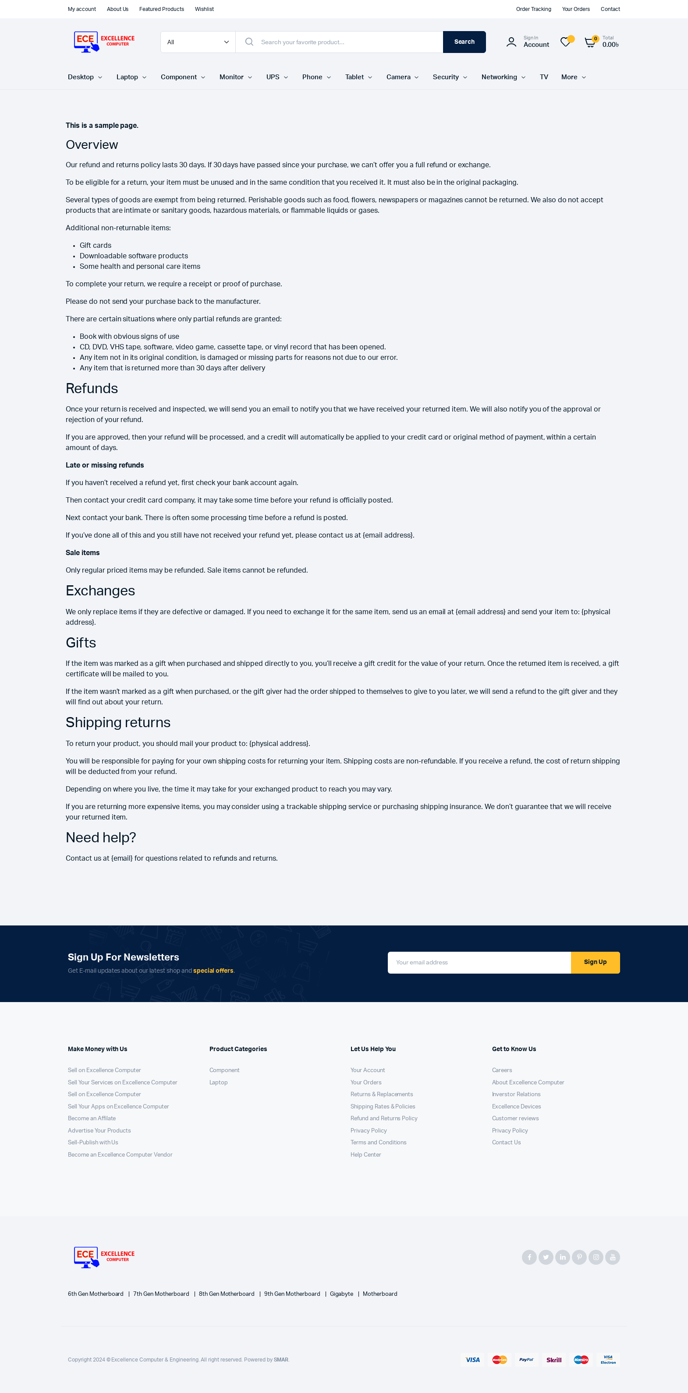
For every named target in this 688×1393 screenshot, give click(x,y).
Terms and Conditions (379, 1143)
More (569, 77)
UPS (273, 77)
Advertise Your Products (99, 1131)
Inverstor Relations (516, 1095)
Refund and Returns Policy (384, 1119)
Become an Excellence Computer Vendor (120, 1155)
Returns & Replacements (382, 1095)
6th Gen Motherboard (96, 1294)
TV (544, 77)
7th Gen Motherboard (161, 1294)
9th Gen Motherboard (292, 1294)
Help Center (366, 1155)
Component (179, 77)
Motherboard (380, 1294)
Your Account (368, 1070)
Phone (312, 77)
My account (82, 9)
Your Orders (576, 9)
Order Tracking (533, 9)
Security (446, 77)
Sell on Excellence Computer (104, 1070)
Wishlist (204, 9)
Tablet (354, 77)
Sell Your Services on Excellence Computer (122, 1083)
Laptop (127, 77)
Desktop (81, 77)
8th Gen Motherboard (227, 1294)
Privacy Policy (369, 1131)
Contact (610, 9)
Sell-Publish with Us (93, 1143)
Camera (399, 77)
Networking (499, 77)
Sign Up (595, 962)
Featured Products (161, 9)
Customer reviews (515, 1119)
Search (464, 42)
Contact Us (506, 1143)
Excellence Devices (516, 1107)
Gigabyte (342, 1294)
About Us (118, 9)
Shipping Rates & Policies (383, 1107)
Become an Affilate (92, 1119)
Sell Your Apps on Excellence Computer (118, 1107)
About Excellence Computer (528, 1083)
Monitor (232, 77)
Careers (502, 1070)
